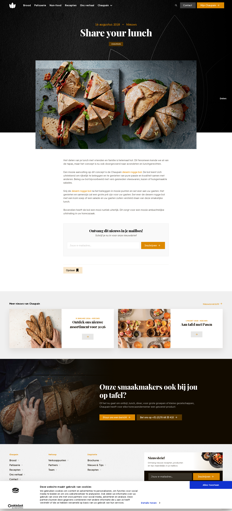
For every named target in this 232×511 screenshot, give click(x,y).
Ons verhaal (15, 474)
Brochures (93, 460)
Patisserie (14, 465)
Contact (187, 5)
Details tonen (148, 502)
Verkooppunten (57, 460)
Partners (53, 465)
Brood (12, 460)
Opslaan (72, 270)
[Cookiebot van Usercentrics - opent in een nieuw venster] (16, 506)
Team (51, 469)
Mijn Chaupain (210, 5)
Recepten (14, 469)
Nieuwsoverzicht (213, 306)
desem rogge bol (132, 172)
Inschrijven (153, 245)
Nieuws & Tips (95, 465)
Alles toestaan (211, 485)
